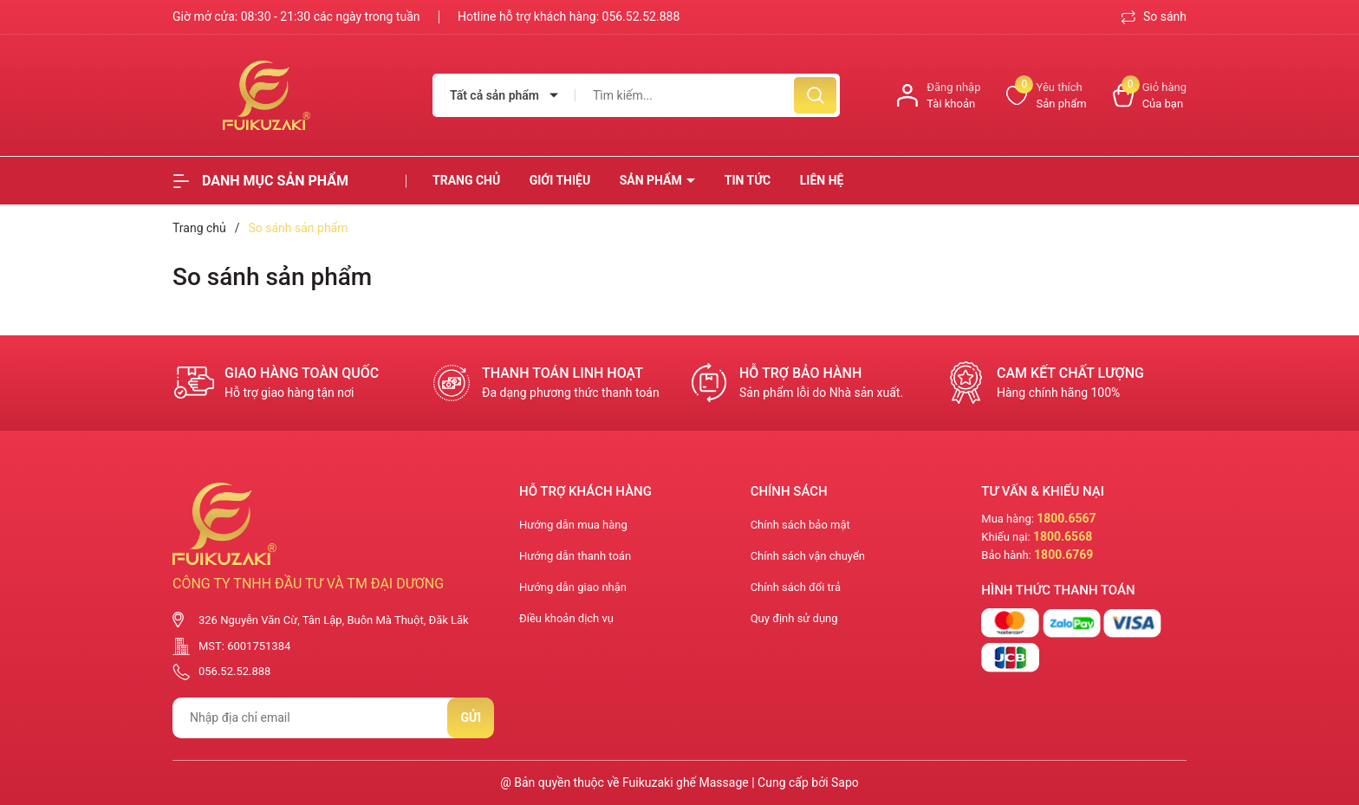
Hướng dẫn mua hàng (573, 524)
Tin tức (748, 180)
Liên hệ (822, 180)
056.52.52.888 (641, 16)
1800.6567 (1066, 518)
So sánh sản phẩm (272, 277)
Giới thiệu (560, 180)
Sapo (845, 782)
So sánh (1154, 16)
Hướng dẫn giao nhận (573, 587)
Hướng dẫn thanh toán (575, 555)
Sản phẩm (653, 180)
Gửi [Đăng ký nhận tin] (470, 717)
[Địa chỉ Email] (332, 718)
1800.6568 (1062, 536)
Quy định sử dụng (794, 618)
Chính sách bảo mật (800, 524)
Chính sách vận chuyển (808, 555)
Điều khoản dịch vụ (566, 618)
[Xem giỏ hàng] (1150, 96)
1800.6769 (1063, 555)
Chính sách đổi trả (796, 587)
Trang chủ (466, 180)
